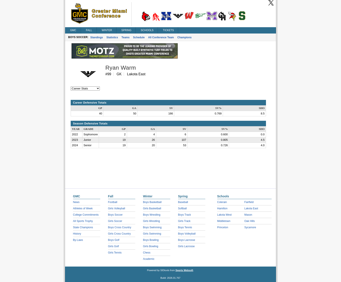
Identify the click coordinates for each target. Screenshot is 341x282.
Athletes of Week (83, 208)
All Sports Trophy (83, 221)
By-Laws (78, 240)
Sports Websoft (184, 270)
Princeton (222, 227)
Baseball (183, 202)
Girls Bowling (150, 246)
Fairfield (249, 202)
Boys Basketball (152, 202)
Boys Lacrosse (186, 240)
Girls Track (184, 221)
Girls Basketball (152, 208)
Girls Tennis (115, 252)
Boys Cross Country (119, 227)
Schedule (139, 37)
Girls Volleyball (116, 208)
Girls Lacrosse (186, 246)
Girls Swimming (152, 233)
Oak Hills (249, 221)
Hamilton (222, 208)
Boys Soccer (115, 214)
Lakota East (251, 208)
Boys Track (184, 214)
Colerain (222, 202)
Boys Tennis (185, 227)
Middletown (224, 221)
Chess (146, 252)
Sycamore (250, 227)
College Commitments (86, 214)
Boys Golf (113, 240)
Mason (248, 214)
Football (112, 202)
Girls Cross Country (119, 233)
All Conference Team (161, 37)
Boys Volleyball (187, 233)
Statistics (112, 37)
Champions (184, 37)
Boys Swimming (152, 227)
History (77, 233)
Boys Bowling (151, 240)
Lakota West (224, 214)
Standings (96, 37)
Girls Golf (113, 246)
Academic (149, 258)
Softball (182, 208)
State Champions (83, 227)
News (76, 202)
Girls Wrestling (151, 221)
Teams (126, 37)
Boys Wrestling (151, 214)
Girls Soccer (115, 221)
